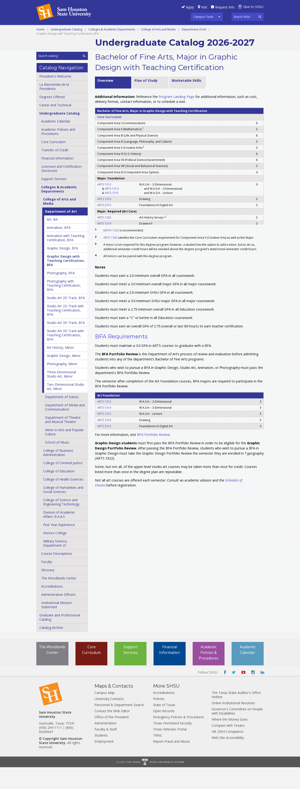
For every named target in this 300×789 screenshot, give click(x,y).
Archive (104, 41)
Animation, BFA (59, 249)
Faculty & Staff (105, 751)
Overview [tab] (105, 102)
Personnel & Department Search (119, 726)
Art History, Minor (60, 369)
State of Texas (164, 726)
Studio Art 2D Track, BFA (66, 319)
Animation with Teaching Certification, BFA (65, 259)
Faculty (46, 583)
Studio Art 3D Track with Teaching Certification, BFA (65, 356)
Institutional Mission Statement (56, 626)
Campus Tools (204, 17)
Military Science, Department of (55, 565)
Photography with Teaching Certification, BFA (64, 307)
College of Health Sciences (63, 501)
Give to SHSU (253, 6)
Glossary (47, 591)
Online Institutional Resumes (233, 724)
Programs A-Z (196, 30)
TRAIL (157, 757)
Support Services (54, 200)
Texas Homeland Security (172, 745)
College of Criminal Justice (62, 484)
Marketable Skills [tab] (186, 102)
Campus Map (104, 714)
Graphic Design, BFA (62, 270)
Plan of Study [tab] (146, 102)
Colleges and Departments (63, 41)
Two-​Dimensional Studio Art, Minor (65, 408)
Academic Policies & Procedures (209, 674)
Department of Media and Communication (65, 429)
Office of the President (111, 739)
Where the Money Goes (230, 741)
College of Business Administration (58, 474)
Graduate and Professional (149, 30)
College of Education (59, 493)
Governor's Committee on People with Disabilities (237, 733)
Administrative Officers (58, 616)
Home (40, 51)
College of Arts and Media (158, 51)
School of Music (57, 464)
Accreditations (52, 608)
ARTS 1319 (104, 245)
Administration (105, 745)
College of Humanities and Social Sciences (63, 511)
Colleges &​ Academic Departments (59, 211)
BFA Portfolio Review (153, 456)
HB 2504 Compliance (228, 753)
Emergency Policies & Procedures (178, 739)
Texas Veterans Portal (170, 751)
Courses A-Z (229, 30)
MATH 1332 (111, 252)
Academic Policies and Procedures (58, 153)
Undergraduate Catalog (66, 51)
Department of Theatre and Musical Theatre (63, 441)
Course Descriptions (56, 575)
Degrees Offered (52, 118)
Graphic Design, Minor (64, 377)
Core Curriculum (53, 163)
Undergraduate (100, 30)
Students (101, 757)
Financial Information (57, 180)
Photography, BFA (61, 295)
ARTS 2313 (104, 227)
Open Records (164, 732)
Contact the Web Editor (112, 732)
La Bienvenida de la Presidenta (54, 108)
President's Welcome (55, 98)
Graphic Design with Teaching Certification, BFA (66, 282)
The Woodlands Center (58, 600)
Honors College (55, 554)
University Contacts (109, 720)
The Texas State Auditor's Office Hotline (236, 716)
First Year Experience (59, 546)
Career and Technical (57, 30)
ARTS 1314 (112, 210)
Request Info (225, 7)
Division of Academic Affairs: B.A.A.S (59, 536)
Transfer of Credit (54, 172)
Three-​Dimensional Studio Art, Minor (61, 396)
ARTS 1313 (104, 206)
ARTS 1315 (112, 214)
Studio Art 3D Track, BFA (66, 344)
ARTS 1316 (104, 221)
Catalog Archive (51, 649)
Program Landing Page (177, 118)
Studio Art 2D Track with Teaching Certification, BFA (65, 332)
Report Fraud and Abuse (171, 763)
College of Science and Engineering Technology (61, 523)
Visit (204, 7)
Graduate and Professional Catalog (59, 639)
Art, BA (52, 241)
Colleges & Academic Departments (112, 51)
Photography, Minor (62, 385)
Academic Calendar (55, 143)
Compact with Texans (228, 747)
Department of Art (194, 51)
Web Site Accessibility (228, 759)
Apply (190, 7)
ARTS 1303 (104, 239)
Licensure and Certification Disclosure (61, 190)
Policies (159, 720)
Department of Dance (62, 418)
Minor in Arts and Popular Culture (64, 453)
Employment (104, 763)
